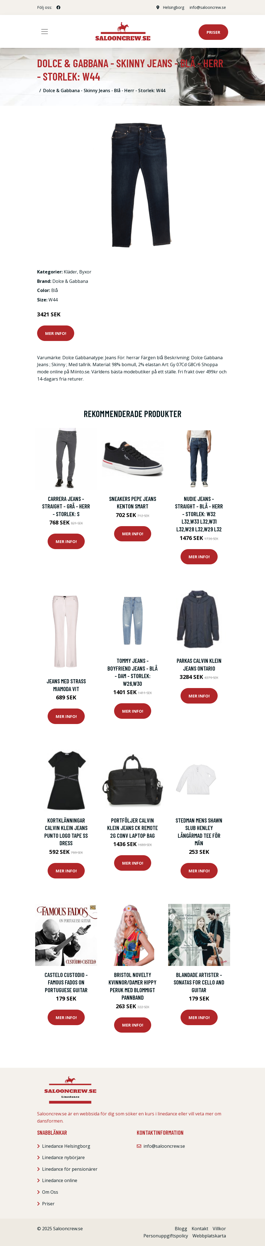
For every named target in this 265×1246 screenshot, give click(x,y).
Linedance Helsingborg (66, 1146)
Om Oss (50, 1192)
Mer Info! (55, 333)
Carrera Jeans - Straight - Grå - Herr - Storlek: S (66, 506)
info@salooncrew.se (208, 7)
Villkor (219, 1229)
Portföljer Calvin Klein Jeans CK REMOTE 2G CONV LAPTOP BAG (132, 828)
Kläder (70, 272)
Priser (213, 32)
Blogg (181, 1229)
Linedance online (59, 1180)
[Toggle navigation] (44, 31)
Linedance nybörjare (63, 1157)
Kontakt (200, 1229)
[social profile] (58, 7)
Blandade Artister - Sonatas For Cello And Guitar (199, 982)
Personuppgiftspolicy (165, 1236)
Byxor (85, 272)
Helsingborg (173, 7)
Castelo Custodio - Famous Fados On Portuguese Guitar (66, 982)
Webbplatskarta (209, 1236)
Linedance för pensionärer (69, 1169)
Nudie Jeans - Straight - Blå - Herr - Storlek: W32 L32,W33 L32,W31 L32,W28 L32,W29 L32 (199, 513)
